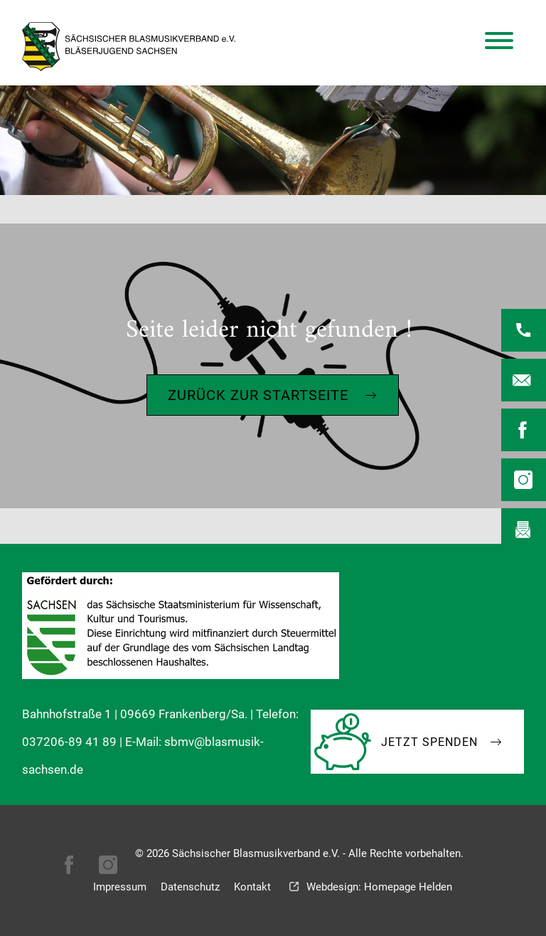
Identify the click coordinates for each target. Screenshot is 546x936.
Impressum (119, 886)
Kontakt (252, 886)
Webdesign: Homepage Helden (379, 886)
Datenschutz (190, 886)
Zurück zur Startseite (258, 395)
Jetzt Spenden (429, 742)
